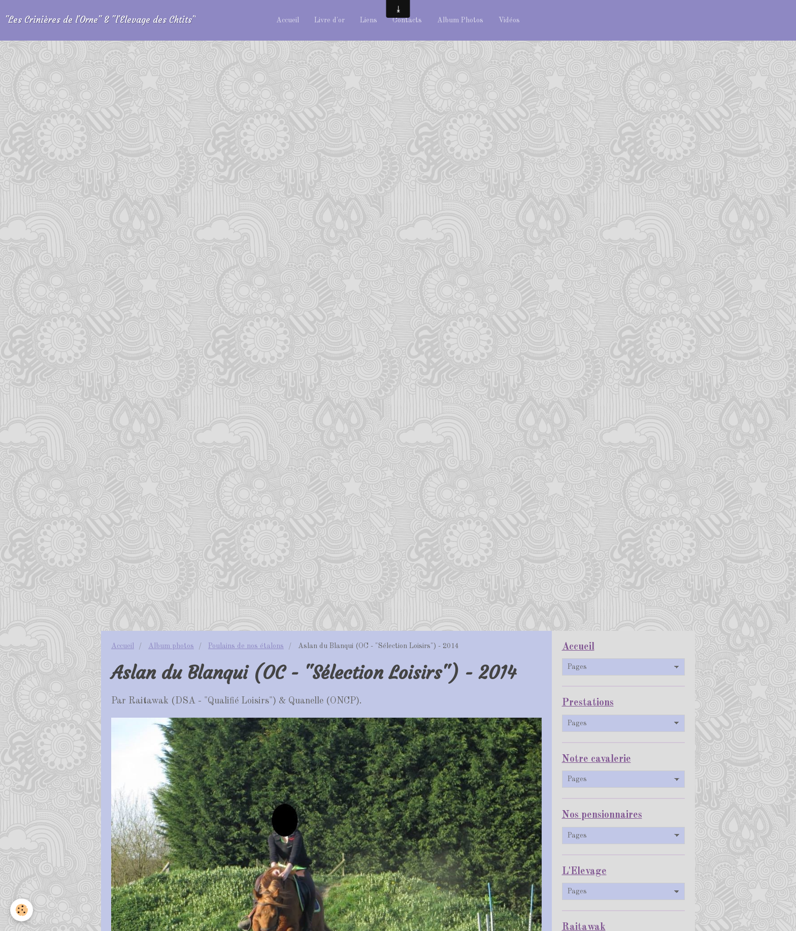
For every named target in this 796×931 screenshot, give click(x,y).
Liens (368, 20)
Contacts (407, 20)
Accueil (287, 20)
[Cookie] (21, 909)
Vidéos (509, 20)
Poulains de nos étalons (246, 646)
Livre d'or (329, 20)
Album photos (171, 646)
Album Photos (460, 20)
